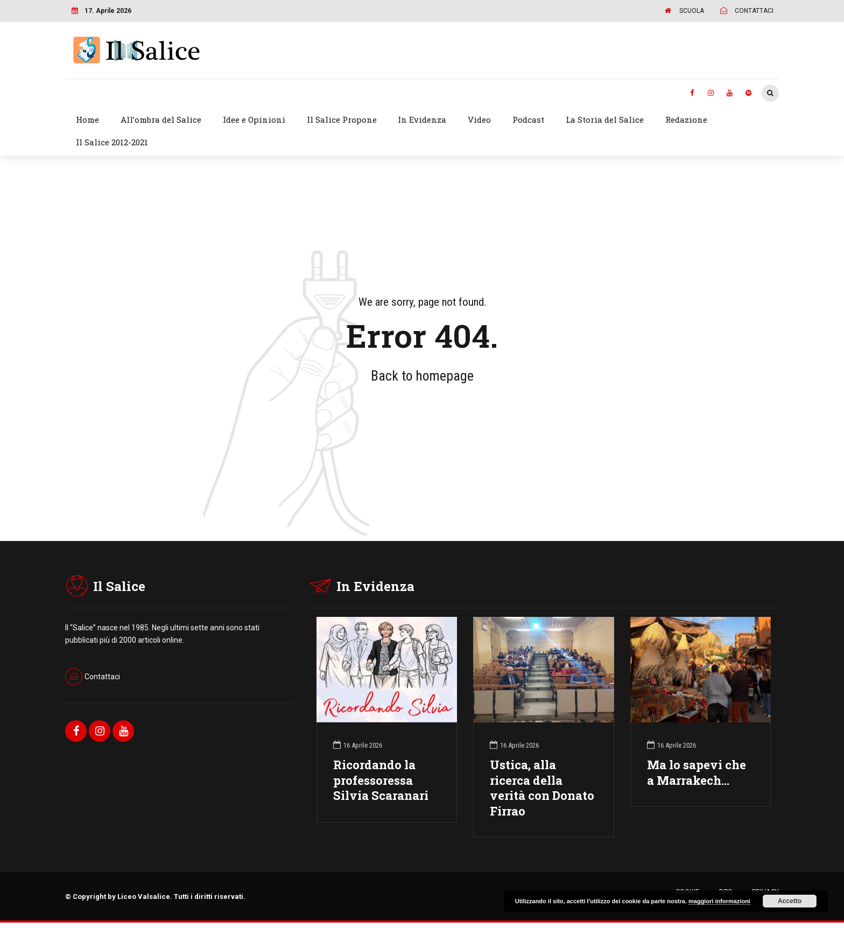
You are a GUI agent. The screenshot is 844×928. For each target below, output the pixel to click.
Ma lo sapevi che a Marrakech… (696, 772)
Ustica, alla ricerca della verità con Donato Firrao (542, 788)
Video (479, 119)
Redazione (686, 119)
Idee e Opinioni (254, 119)
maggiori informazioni (719, 901)
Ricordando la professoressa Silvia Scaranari (380, 780)
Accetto (789, 901)
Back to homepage (422, 376)
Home (87, 119)
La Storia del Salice (605, 119)
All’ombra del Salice (161, 119)
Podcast (528, 119)
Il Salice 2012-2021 (112, 142)
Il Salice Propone (342, 119)
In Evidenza (422, 119)
